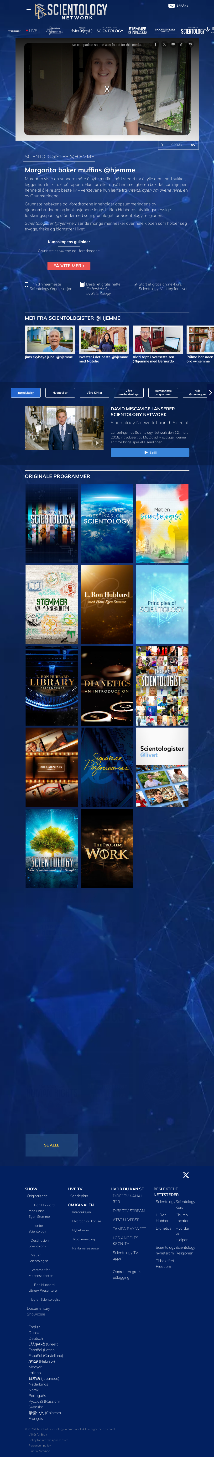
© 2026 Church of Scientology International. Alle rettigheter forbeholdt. (70, 1429)
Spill (150, 453)
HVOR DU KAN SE (127, 1189)
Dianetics (164, 1228)
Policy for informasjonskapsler (48, 1440)
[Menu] (28, 9)
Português (37, 1395)
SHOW (31, 1189)
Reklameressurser (86, 1248)
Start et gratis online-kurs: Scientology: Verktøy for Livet (163, 286)
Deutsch (36, 1338)
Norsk (34, 1389)
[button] (210, 392)
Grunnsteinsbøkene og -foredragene (59, 203)
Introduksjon (81, 1212)
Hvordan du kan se (86, 1221)
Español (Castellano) (46, 1355)
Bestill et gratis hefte (103, 288)
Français (36, 1418)
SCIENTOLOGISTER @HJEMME (59, 156)
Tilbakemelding (83, 1239)
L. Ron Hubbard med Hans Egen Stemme (42, 1211)
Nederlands (38, 1384)
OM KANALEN (81, 1204)
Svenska (36, 1407)
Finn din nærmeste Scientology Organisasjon (51, 286)
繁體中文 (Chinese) (45, 1412)
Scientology (165, 1201)
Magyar (35, 1367)
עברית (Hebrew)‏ (42, 1361)
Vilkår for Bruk (38, 1434)
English (35, 1327)
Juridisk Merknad (39, 1451)
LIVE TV (75, 1189)
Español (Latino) (42, 1349)
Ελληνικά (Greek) (43, 1344)
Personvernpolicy (40, 1445)
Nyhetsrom (80, 1230)
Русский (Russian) (44, 1401)
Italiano (35, 1372)
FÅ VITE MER (68, 266)
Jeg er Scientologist (45, 1299)
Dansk (34, 1332)
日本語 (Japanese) (44, 1378)
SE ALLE (51, 1145)
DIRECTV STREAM (129, 1210)
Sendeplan (79, 1195)
